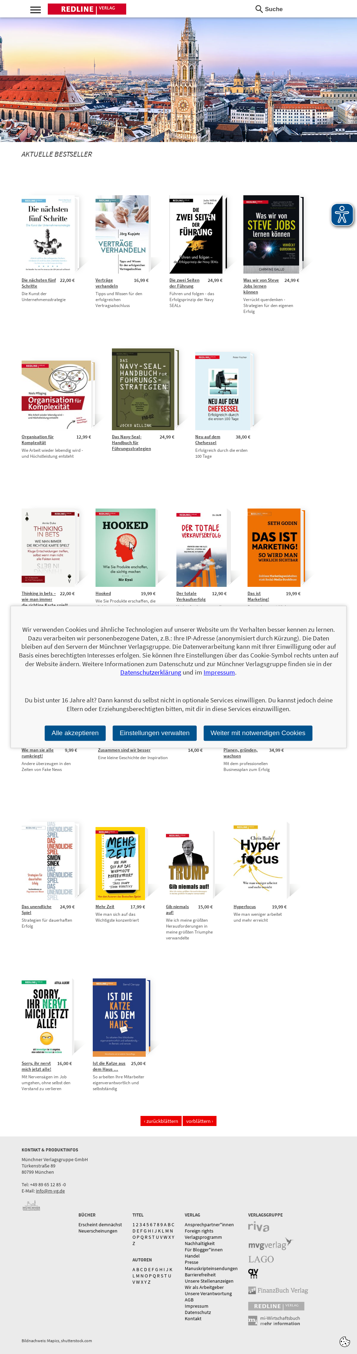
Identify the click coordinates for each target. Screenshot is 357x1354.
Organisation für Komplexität (38, 440)
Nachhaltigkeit (200, 1243)
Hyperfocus (245, 907)
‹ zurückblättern (161, 1121)
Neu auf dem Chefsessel (207, 440)
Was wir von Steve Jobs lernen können (261, 286)
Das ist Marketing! (258, 596)
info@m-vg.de (50, 1191)
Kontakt (193, 1318)
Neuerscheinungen (97, 1231)
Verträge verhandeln (107, 283)
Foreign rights (199, 1231)
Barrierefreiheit (200, 1275)
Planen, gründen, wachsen (240, 753)
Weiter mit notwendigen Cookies (258, 733)
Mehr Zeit (105, 907)
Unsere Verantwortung (208, 1293)
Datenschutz (198, 1312)
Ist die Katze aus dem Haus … (109, 1066)
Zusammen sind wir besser (124, 750)
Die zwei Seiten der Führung (184, 283)
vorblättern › (199, 1121)
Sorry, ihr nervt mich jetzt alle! (36, 1066)
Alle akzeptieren (75, 733)
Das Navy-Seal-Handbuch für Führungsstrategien (131, 442)
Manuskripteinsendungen (211, 1268)
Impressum (196, 1306)
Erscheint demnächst (100, 1224)
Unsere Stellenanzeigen (209, 1281)
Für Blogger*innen (204, 1249)
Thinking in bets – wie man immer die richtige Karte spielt (45, 599)
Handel (192, 1256)
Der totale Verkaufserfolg (191, 596)
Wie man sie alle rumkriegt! (38, 753)
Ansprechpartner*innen (209, 1224)
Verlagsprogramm (203, 1237)
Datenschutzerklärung (150, 672)
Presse (191, 1262)
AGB (189, 1300)
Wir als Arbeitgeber (204, 1287)
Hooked (103, 593)
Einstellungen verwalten (155, 733)
